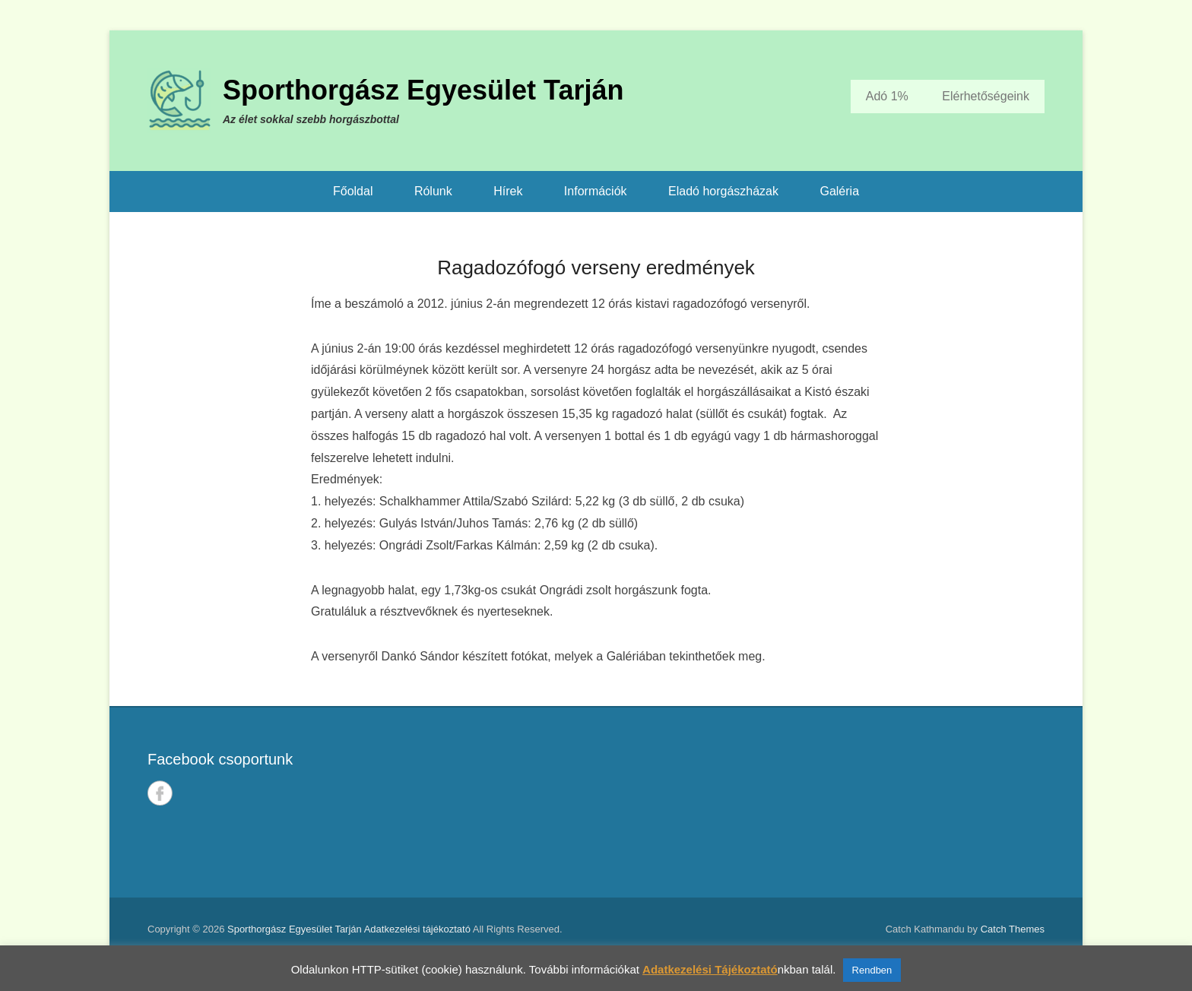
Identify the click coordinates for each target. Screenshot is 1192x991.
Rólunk (433, 191)
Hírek (507, 191)
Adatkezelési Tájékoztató (710, 969)
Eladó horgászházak (723, 191)
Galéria (839, 191)
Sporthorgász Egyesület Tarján (423, 90)
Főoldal (352, 191)
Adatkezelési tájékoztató (417, 929)
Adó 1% (887, 96)
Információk (595, 191)
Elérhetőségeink (985, 96)
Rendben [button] (872, 970)
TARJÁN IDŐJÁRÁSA (829, 803)
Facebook (160, 793)
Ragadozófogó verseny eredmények (596, 267)
